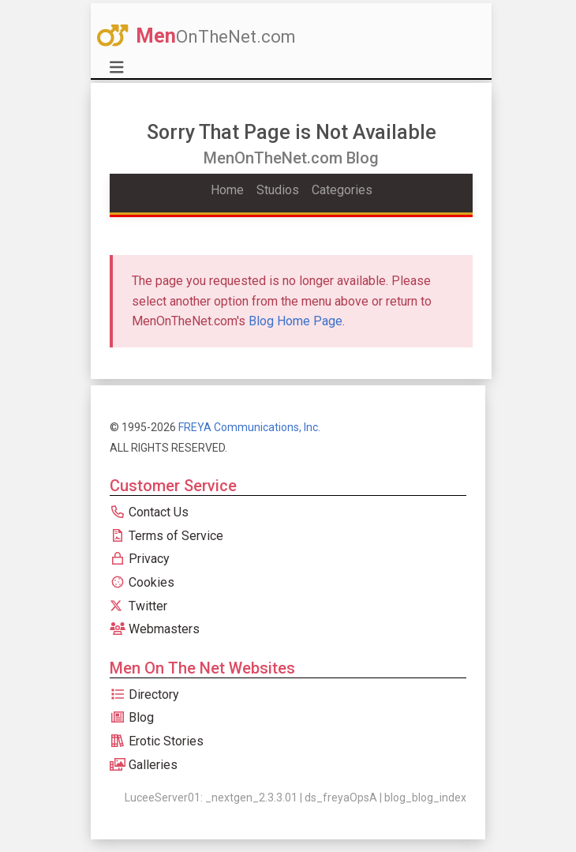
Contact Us (149, 512)
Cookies (142, 582)
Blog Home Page (295, 320)
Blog (132, 717)
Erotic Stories (157, 741)
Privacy (140, 558)
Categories (342, 189)
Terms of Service (166, 535)
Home (227, 189)
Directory (144, 694)
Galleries (144, 764)
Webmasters (155, 628)
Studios (277, 189)
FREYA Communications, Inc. (249, 427)
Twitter (138, 606)
